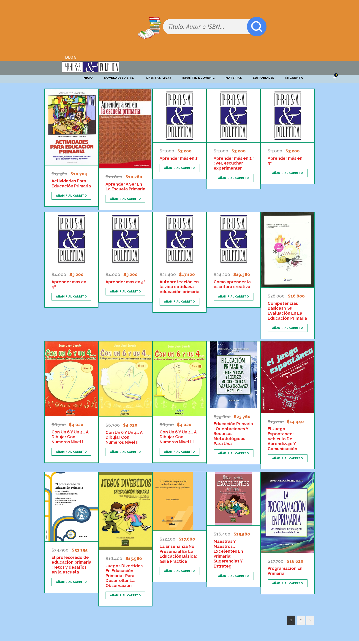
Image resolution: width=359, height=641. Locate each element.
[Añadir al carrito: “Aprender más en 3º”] (287, 173)
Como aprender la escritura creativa (232, 284)
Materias (234, 77)
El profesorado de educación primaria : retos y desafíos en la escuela (71, 565)
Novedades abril (119, 77)
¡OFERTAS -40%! (158, 77)
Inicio (88, 77)
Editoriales (263, 77)
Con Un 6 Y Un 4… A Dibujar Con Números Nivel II (124, 437)
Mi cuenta (294, 77)
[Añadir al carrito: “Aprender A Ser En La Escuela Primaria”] (125, 199)
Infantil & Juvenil (198, 77)
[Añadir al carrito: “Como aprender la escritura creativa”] (233, 296)
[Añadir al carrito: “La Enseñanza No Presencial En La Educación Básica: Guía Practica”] (179, 571)
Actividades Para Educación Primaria (71, 183)
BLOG (70, 57)
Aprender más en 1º (179, 158)
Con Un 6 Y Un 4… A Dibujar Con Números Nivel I (70, 437)
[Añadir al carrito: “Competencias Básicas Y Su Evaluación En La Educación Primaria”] (287, 328)
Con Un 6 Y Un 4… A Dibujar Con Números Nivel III (178, 437)
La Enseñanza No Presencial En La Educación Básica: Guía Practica (178, 554)
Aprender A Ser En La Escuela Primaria (125, 187)
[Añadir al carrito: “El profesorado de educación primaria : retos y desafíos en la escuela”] (71, 582)
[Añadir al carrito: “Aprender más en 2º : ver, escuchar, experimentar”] (233, 178)
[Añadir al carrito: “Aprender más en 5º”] (125, 291)
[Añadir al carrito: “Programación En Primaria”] (287, 583)
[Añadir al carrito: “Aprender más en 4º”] (71, 296)
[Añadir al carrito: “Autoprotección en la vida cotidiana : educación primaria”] (179, 302)
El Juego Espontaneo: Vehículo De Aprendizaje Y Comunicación (282, 438)
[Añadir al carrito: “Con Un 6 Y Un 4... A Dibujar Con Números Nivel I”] (71, 452)
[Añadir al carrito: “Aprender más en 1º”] (179, 168)
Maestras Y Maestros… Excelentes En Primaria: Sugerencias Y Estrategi (228, 553)
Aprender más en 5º (125, 281)
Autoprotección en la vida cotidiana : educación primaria (179, 286)
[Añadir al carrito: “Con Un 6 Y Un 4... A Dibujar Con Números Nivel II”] (125, 452)
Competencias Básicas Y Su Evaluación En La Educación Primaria (287, 311)
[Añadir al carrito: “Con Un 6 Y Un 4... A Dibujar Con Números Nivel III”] (179, 452)
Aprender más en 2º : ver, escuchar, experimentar (233, 163)
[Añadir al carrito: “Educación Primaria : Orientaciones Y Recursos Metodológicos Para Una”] (233, 453)
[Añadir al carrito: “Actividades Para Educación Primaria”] (71, 196)
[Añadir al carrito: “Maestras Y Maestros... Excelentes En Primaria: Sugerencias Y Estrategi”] (233, 576)
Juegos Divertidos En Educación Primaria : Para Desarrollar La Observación (124, 575)
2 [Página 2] (301, 620)
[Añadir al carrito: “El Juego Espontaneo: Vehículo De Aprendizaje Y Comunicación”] (287, 458)
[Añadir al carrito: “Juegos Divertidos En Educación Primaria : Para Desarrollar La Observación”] (125, 595)
